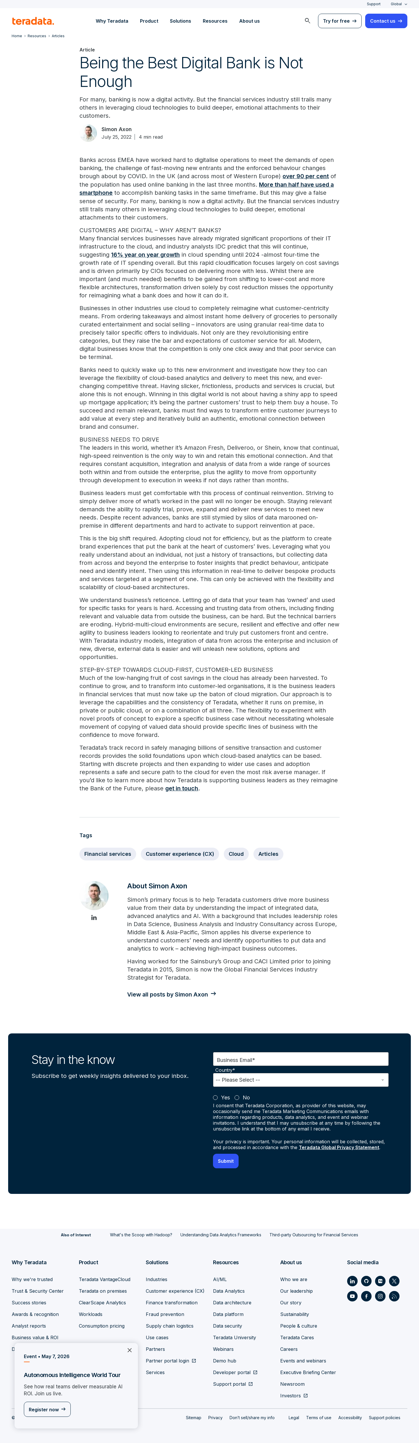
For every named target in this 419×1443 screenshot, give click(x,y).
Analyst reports (29, 1325)
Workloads (90, 1314)
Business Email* (236, 1059)
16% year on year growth (146, 254)
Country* (225, 1069)
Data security (227, 1325)
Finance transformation (172, 1302)
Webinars (223, 1348)
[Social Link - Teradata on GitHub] (366, 1280)
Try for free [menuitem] (336, 21)
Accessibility (350, 1417)
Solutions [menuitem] (180, 21)
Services (155, 1372)
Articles (268, 853)
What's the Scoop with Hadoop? (141, 1234)
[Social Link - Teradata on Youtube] (352, 1295)
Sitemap (193, 1417)
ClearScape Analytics (102, 1302)
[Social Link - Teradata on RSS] (394, 1295)
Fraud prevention (165, 1314)
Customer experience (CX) (180, 853)
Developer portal (232, 1372)
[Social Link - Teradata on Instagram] (380, 1295)
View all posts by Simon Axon (168, 993)
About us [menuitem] (249, 21)
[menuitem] (308, 21)
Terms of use (318, 1417)
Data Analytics (229, 1290)
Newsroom (292, 1383)
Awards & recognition (35, 1314)
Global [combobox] (396, 4)
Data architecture (232, 1302)
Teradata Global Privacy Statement (339, 1147)
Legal (294, 1417)
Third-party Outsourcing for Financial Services (313, 1234)
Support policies (384, 1417)
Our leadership (296, 1290)
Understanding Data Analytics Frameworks (220, 1234)
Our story (290, 1302)
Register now (44, 1409)
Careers (289, 1348)
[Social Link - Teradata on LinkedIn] (352, 1280)
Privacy (215, 1417)
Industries (156, 1279)
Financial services (107, 853)
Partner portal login (167, 1360)
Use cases (157, 1337)
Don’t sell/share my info (252, 1417)
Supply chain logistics (169, 1325)
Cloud (236, 853)
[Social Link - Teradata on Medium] (380, 1280)
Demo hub (224, 1360)
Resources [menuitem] (215, 21)
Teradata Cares (297, 1337)
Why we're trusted (32, 1279)
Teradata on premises (103, 1290)
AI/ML (220, 1279)
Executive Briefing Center (308, 1372)
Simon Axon (117, 129)
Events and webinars (303, 1360)
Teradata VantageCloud (104, 1279)
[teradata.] (33, 21)
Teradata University (234, 1337)
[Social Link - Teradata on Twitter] (394, 1280)
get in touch (181, 787)
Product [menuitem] (149, 21)
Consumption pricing (102, 1325)
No (246, 1097)
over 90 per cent (306, 176)
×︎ (127, 1349)
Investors (290, 1395)
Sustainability (294, 1314)
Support (374, 4)
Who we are (293, 1279)
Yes (225, 1097)
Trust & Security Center (38, 1290)
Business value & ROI (35, 1337)
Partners (155, 1348)
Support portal (229, 1383)
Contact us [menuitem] (382, 21)
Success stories (29, 1302)
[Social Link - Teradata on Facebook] (366, 1295)
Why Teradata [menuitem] (112, 21)
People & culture (298, 1325)
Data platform (228, 1314)
